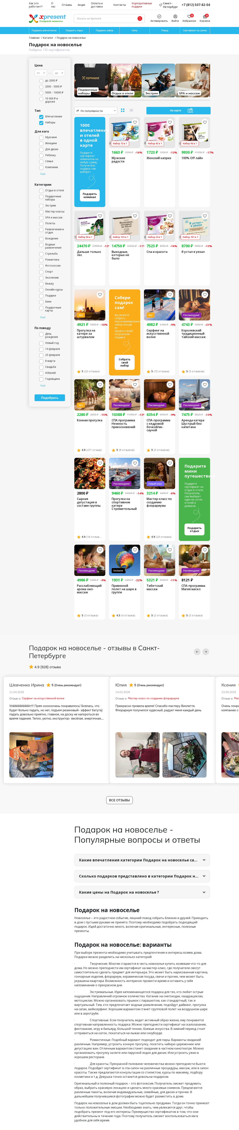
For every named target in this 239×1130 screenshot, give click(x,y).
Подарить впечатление (44, 30)
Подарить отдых (74, 30)
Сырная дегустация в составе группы (88, 502)
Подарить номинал (90, 195)
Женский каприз (159, 158)
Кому (134, 30)
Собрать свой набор (125, 362)
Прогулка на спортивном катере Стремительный (124, 503)
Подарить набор (104, 30)
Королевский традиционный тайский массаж (193, 334)
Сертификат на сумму (195, 30)
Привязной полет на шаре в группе (124, 589)
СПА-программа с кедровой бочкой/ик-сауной (158, 425)
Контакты (119, 5)
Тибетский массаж (155, 587)
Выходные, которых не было (120, 255)
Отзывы (67, 5)
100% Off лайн (192, 158)
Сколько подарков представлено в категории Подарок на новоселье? (144, 876)
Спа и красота (157, 252)
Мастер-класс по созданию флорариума (159, 502)
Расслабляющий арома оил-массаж (89, 589)
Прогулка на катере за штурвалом (86, 334)
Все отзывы (119, 800)
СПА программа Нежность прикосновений (123, 424)
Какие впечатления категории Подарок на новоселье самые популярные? (144, 860)
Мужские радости (118, 159)
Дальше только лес (89, 253)
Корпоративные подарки (142, 5)
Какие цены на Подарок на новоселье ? (119, 892)
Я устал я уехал (193, 252)
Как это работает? (35, 5)
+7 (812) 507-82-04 (196, 5)
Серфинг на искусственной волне (158, 334)
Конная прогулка (89, 420)
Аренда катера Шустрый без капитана (192, 424)
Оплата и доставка (97, 5)
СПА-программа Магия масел (193, 587)
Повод (164, 30)
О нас (53, 5)
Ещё (43, 173)
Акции (81, 5)
